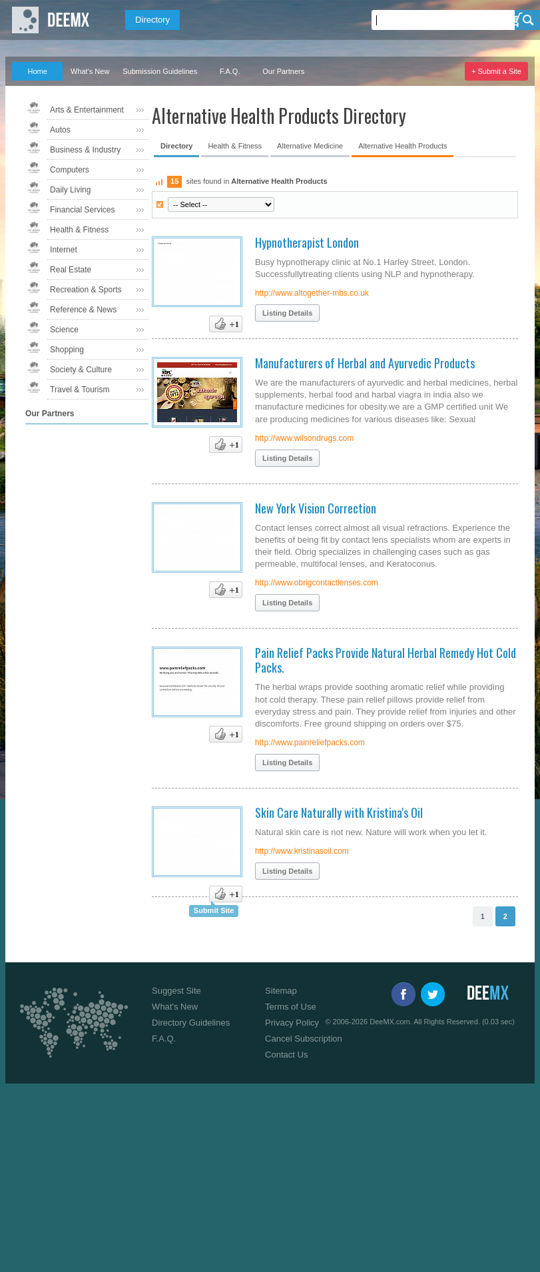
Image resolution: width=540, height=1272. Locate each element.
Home (37, 71)
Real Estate (70, 269)
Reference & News (83, 309)
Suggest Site (176, 991)
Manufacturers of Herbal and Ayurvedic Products (365, 363)
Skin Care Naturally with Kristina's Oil (339, 812)
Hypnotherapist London (307, 242)
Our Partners (283, 71)
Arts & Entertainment (87, 110)
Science (64, 329)
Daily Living (70, 189)
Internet (63, 249)
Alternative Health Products (402, 146)
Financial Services (82, 209)
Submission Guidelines (160, 71)
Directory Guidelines (191, 1023)
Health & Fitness (79, 229)
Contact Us (286, 1055)
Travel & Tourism (79, 389)
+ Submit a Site (496, 71)
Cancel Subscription (303, 1039)
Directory (152, 20)
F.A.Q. (230, 71)
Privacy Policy (292, 1023)
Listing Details (287, 313)
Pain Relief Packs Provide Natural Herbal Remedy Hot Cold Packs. (385, 660)
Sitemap (281, 991)
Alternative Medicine (310, 146)
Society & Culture (81, 369)
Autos (60, 130)
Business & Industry (85, 150)
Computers (69, 169)
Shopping (67, 349)
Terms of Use (290, 1007)
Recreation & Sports (85, 289)
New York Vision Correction (315, 508)
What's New (90, 71)
